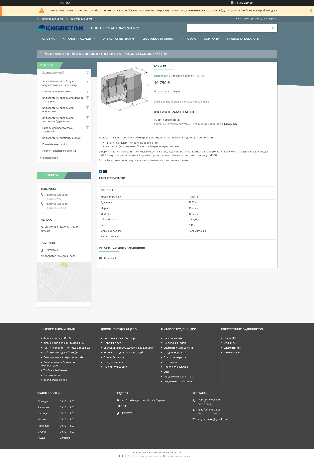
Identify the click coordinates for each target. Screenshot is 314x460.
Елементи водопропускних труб (123, 352)
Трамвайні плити (114, 357)
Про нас (190, 38)
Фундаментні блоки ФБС (178, 376)
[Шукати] (273, 28)
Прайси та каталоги (243, 38)
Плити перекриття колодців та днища (66, 347)
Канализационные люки (56, 91)
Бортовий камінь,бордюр (119, 338)
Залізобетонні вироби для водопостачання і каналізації (59, 83)
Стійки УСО (230, 342)
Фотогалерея (50, 157)
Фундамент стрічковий (178, 381)
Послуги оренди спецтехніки (59, 150)
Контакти (211, 38)
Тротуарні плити (113, 362)
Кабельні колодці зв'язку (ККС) (62, 352)
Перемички (170, 362)
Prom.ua (176, 452)
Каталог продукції (77, 38)
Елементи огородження (178, 347)
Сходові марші (173, 352)
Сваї (166, 371)
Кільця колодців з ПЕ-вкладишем (64, 342)
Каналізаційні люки (55, 379)
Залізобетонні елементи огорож (61, 137)
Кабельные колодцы (138, 53)
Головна (48, 38)
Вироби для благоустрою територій (57, 129)
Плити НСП (230, 338)
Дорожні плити (113, 342)
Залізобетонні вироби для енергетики (97, 53)
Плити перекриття (175, 357)
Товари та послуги (56, 53)
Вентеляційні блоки (175, 342)
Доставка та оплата (159, 38)
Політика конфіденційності (179, 456)
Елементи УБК (232, 347)
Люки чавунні (232, 352)
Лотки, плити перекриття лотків (63, 357)
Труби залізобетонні (55, 370)
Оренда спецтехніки (119, 38)
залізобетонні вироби (155, 160)
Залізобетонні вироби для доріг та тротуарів (63, 99)
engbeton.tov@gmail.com (60, 255)
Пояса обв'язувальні (176, 366)
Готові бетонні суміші (55, 144)
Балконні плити (173, 338)
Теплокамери (51, 375)
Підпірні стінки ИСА (115, 366)
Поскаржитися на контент (148, 456)
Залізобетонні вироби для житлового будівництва (58, 119)
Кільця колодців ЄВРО (57, 338)
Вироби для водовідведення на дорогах (128, 347)
